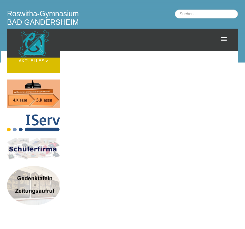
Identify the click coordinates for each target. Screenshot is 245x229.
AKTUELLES (32, 60)
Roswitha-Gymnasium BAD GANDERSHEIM (43, 18)
